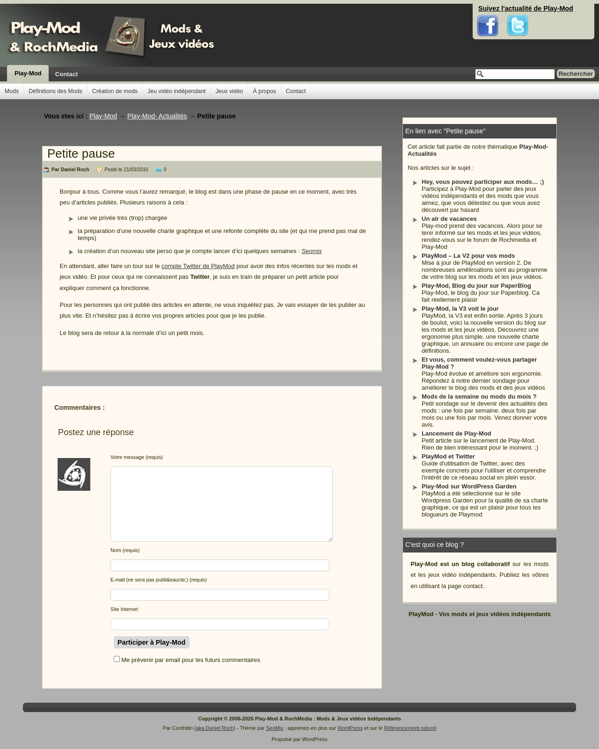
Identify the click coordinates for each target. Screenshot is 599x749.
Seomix (311, 251)
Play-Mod (28, 73)
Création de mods (115, 91)
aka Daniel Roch (215, 728)
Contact (66, 74)
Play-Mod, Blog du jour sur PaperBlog (476, 285)
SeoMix (275, 728)
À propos (264, 91)
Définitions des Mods (55, 91)
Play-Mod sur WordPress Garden (469, 486)
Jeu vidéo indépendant (176, 91)
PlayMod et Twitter (448, 456)
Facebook (488, 9)
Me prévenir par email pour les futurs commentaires (190, 659)
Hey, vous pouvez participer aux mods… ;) (483, 181)
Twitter (517, 9)
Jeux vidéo (229, 91)
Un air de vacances (449, 218)
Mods (12, 91)
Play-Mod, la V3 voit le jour (460, 308)
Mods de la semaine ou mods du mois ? (479, 396)
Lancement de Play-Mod (456, 433)
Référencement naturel (410, 728)
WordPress (350, 728)
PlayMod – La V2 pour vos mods (468, 255)
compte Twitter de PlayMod (198, 265)
